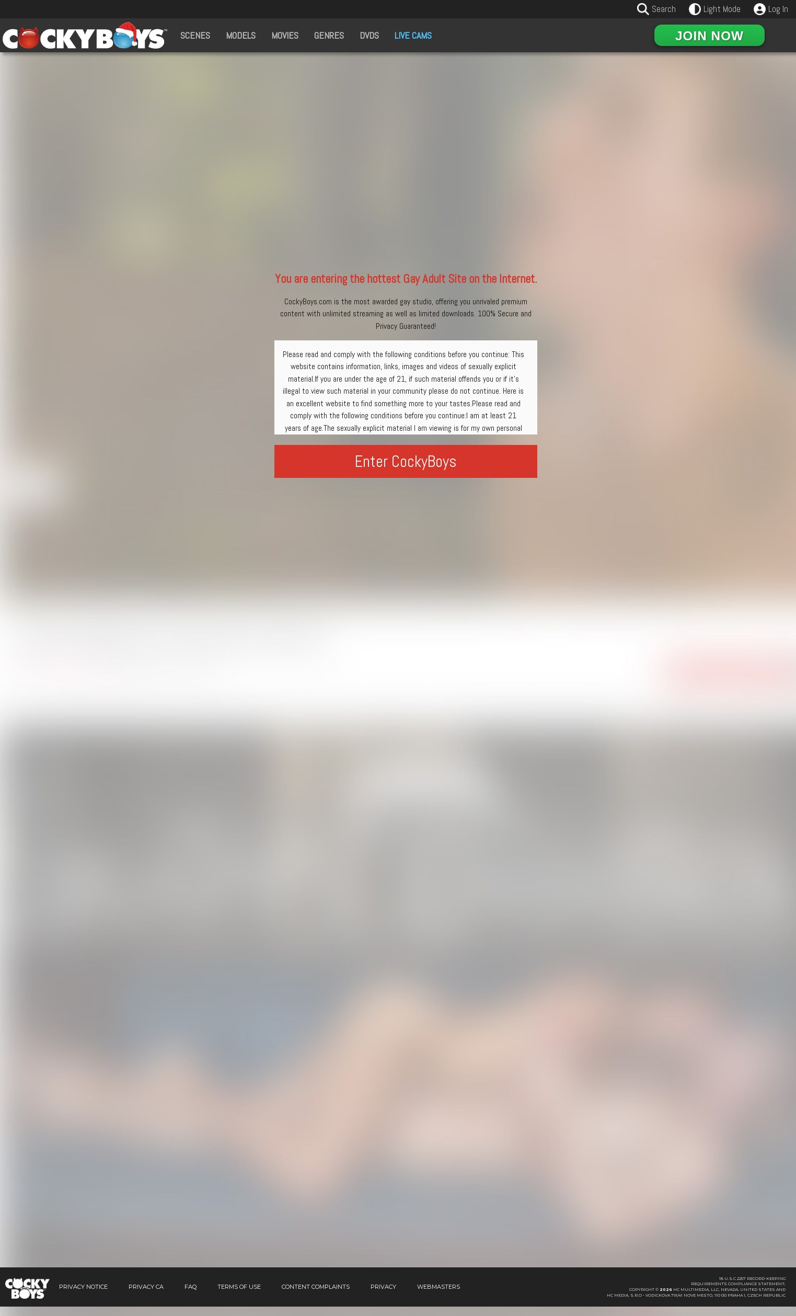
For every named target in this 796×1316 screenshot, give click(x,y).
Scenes (195, 35)
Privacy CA (146, 1296)
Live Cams (413, 35)
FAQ (190, 1296)
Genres (329, 35)
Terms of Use (239, 1296)
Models (241, 35)
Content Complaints (316, 1296)
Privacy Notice (83, 1296)
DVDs (369, 35)
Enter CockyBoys (406, 461)
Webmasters (438, 1296)
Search (664, 9)
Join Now (709, 36)
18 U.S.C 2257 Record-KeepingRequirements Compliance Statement (738, 1291)
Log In (778, 9)
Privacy (383, 1296)
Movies (284, 35)
